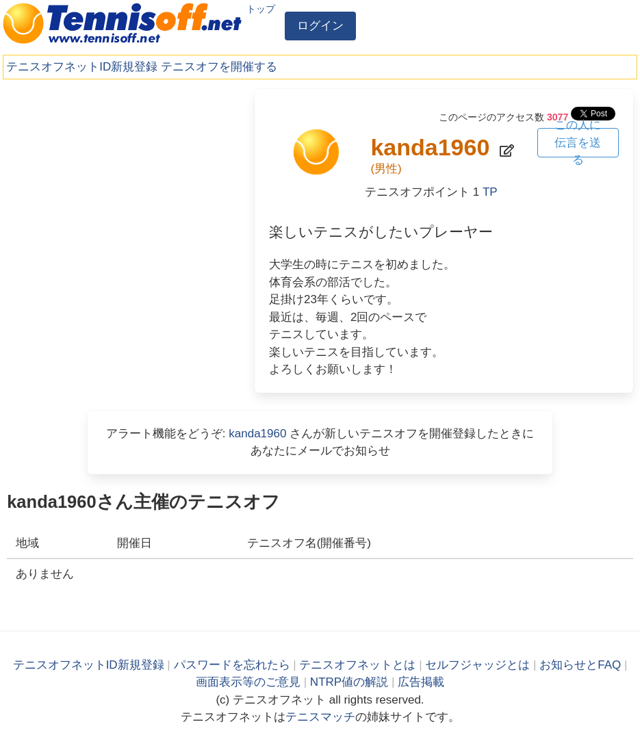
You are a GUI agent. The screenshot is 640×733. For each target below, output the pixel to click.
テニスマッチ (320, 716)
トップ (260, 8)
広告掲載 (421, 682)
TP (490, 191)
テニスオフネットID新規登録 (81, 66)
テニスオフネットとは (357, 664)
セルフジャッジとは (477, 664)
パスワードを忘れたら (232, 664)
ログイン (320, 25)
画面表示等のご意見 (248, 682)
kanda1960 (257, 433)
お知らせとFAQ (580, 664)
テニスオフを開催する (219, 66)
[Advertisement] (122, 185)
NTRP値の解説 (349, 682)
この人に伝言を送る (577, 142)
